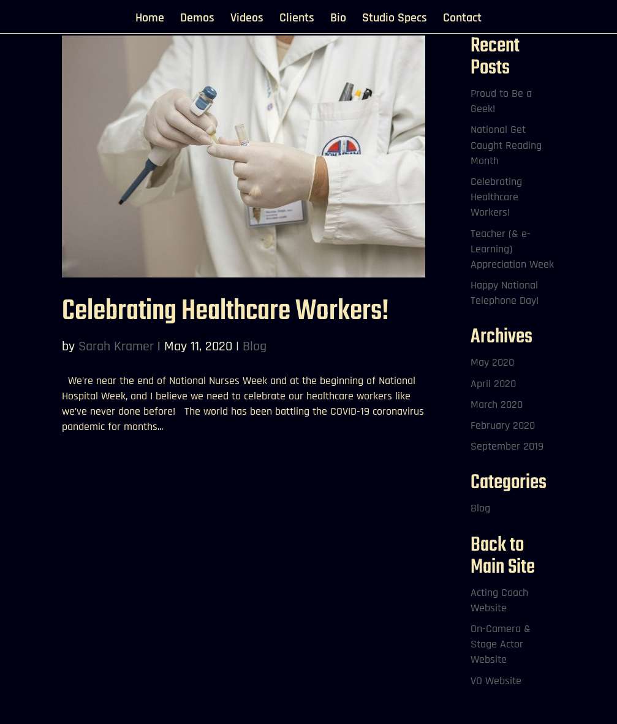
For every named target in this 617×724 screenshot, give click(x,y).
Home (149, 19)
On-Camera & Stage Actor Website (501, 644)
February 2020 (503, 425)
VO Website (496, 681)
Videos (246, 19)
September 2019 (507, 446)
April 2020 (493, 384)
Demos (197, 19)
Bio (338, 19)
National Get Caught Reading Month (506, 145)
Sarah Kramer (116, 346)
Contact (462, 19)
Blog (255, 346)
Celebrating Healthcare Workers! (225, 311)
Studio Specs (394, 19)
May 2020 (492, 362)
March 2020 (497, 405)
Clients (296, 19)
